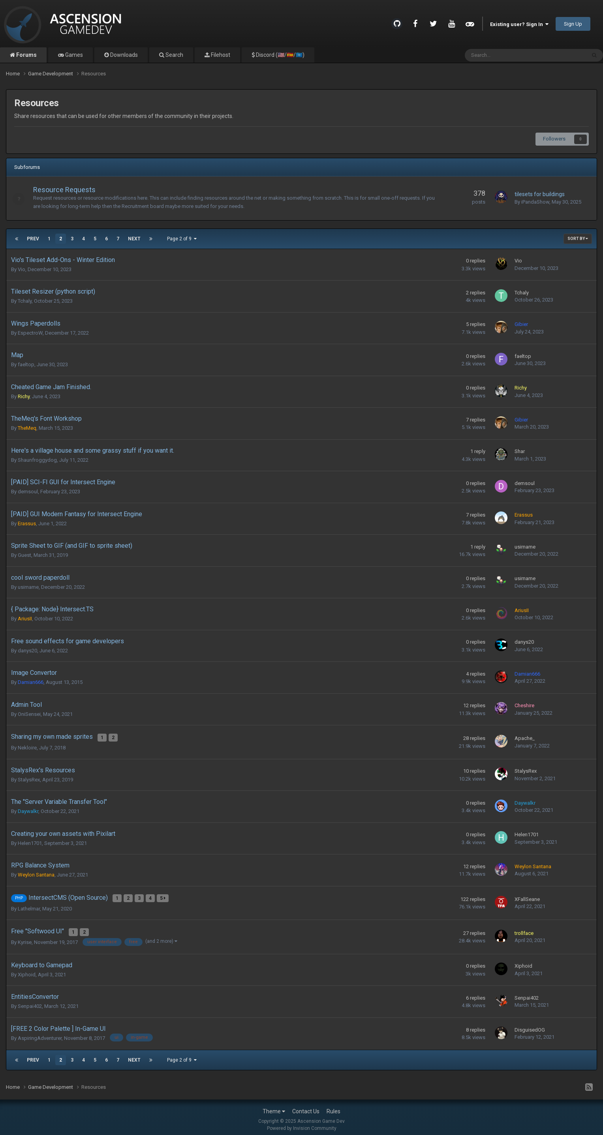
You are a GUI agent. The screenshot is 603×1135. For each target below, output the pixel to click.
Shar (520, 451)
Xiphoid (27, 970)
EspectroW (30, 333)
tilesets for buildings (540, 194)
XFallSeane (527, 897)
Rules (333, 1106)
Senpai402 (30, 1002)
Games (73, 55)
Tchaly (25, 301)
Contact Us (305, 1106)
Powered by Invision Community (301, 1123)
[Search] (505, 55)
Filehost (220, 55)
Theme (274, 1106)
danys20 (27, 651)
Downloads (123, 55)
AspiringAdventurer (40, 1033)
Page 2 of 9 (182, 239)
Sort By (577, 238)
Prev (33, 239)
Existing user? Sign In (519, 24)
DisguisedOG (530, 1025)
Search (173, 55)
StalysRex (29, 778)
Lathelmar (29, 905)
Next (134, 239)
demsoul (28, 491)
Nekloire (27, 746)
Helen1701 (30, 842)
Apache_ (525, 737)
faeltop (26, 364)
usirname (525, 547)
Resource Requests (68, 189)
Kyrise (25, 937)
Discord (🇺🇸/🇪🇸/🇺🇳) (279, 55)
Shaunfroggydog (37, 460)
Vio (21, 269)
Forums (26, 55)
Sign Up (573, 24)
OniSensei (29, 714)
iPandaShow (535, 202)
